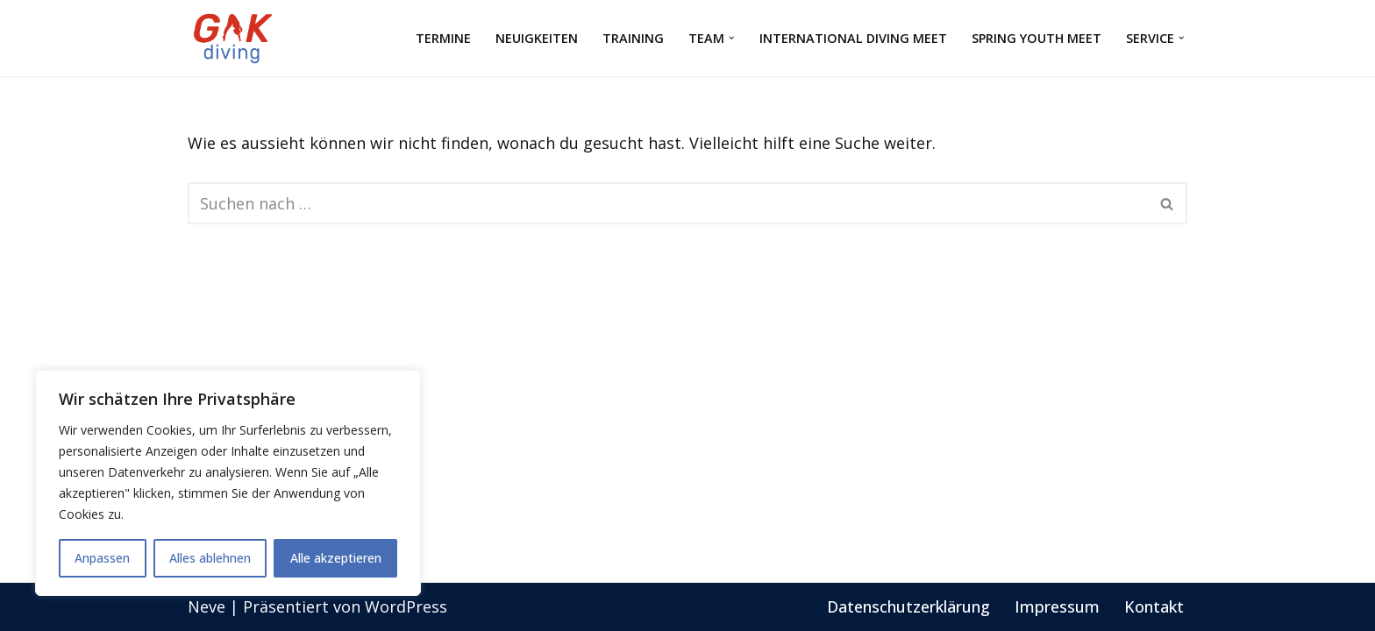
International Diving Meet (852, 38)
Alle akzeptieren (335, 557)
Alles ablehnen (210, 557)
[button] (731, 38)
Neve (206, 606)
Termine (442, 38)
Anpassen (102, 557)
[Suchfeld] (668, 203)
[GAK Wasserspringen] (236, 38)
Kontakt (1154, 606)
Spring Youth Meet (1036, 38)
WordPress (406, 606)
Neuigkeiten (536, 38)
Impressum (1057, 606)
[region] (228, 483)
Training (632, 38)
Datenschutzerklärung (908, 606)
